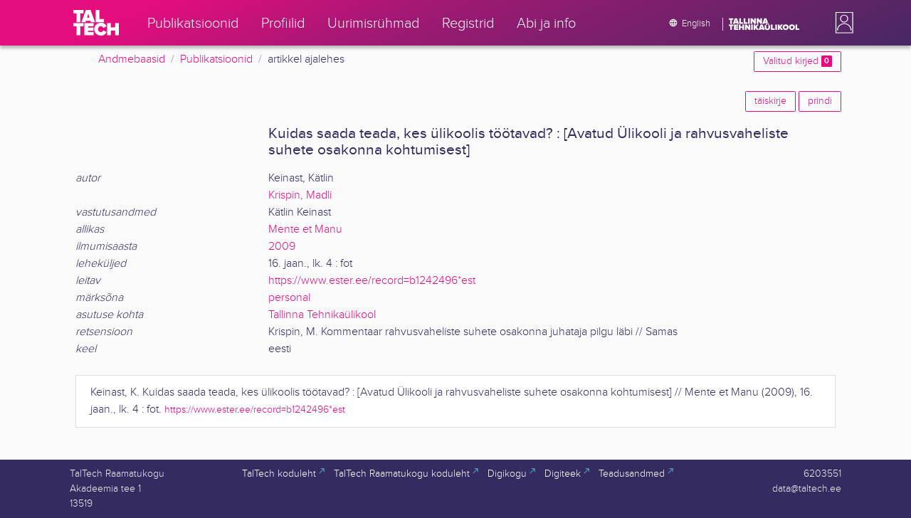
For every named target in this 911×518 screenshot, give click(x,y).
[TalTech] (96, 22)
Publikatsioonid (216, 59)
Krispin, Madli (300, 195)
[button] (841, 23)
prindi (820, 101)
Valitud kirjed (797, 61)
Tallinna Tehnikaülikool (322, 315)
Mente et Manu (305, 229)
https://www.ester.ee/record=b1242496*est (371, 280)
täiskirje (770, 101)
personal (289, 298)
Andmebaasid (131, 59)
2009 (281, 246)
